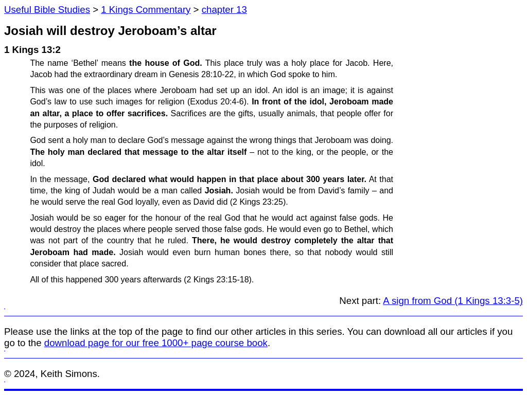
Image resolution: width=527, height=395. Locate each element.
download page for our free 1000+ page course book (156, 342)
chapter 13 (224, 9)
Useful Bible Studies (47, 9)
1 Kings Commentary (145, 9)
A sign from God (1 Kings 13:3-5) (453, 300)
